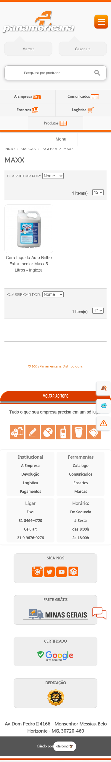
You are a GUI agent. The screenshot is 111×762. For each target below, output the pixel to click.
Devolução (30, 474)
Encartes (24, 109)
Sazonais (82, 49)
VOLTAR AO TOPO (55, 396)
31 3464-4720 (30, 520)
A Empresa (23, 96)
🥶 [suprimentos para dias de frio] (104, 405)
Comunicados (79, 96)
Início (9, 149)
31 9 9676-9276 (30, 537)
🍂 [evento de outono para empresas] (104, 388)
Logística (79, 109)
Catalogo (81, 465)
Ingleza (49, 149)
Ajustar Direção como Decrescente (69, 176)
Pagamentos (30, 491)
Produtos (51, 123)
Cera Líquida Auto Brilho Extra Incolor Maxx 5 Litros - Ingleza (29, 263)
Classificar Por (23, 176)
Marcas (28, 49)
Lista (96, 179)
